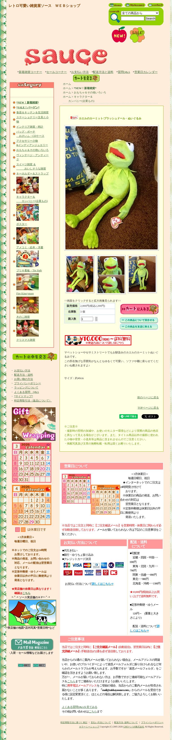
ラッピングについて (26, 387)
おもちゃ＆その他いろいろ (32, 150)
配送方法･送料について (126, 722)
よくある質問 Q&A (26, 392)
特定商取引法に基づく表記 (73, 722)
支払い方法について (101, 722)
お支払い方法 (80, 72)
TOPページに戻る (111, 404)
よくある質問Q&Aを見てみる (79, 707)
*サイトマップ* (23, 396)
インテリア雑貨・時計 (29, 126)
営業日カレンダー (146, 72)
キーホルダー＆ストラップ (32, 173)
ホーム (67, 84)
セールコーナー (56, 72)
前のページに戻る (111, 394)
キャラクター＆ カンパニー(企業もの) (32, 197)
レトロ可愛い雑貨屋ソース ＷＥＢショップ (44, 6)
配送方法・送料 (23, 374)
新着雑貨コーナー (30, 72)
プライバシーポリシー (27, 383)
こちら (26, 593)
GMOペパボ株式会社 (133, 726)
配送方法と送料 (103, 72)
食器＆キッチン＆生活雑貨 (32, 112)
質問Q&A (124, 72)
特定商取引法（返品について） (33, 400)
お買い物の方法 (23, 379)
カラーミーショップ (89, 726)
